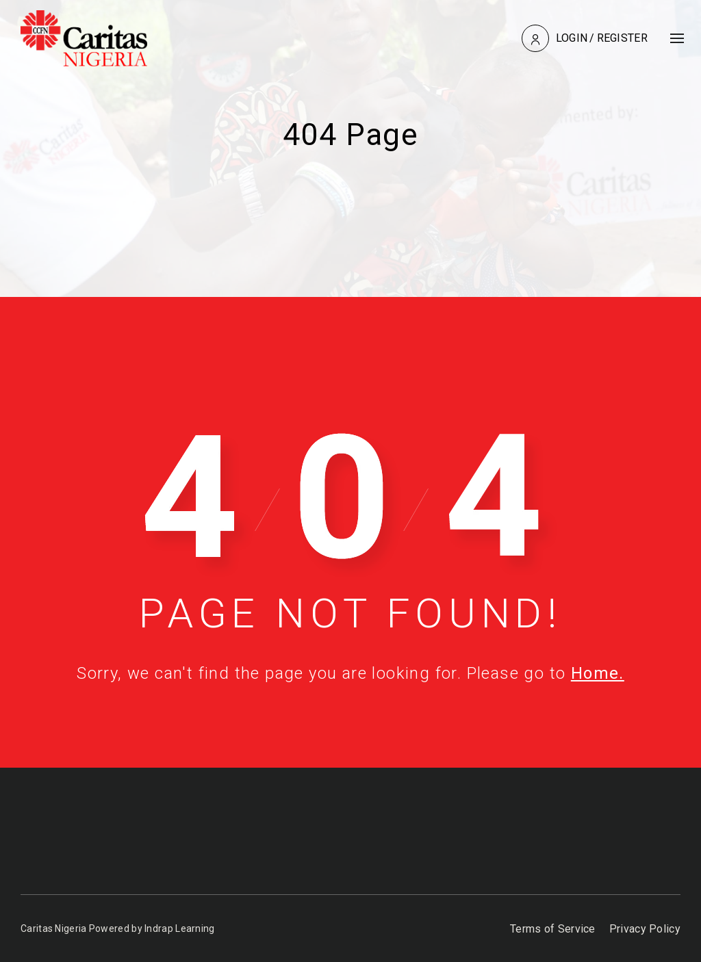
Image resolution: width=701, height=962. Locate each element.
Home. (597, 673)
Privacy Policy (644, 928)
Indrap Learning (179, 928)
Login (572, 37)
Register (622, 37)
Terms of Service (553, 928)
